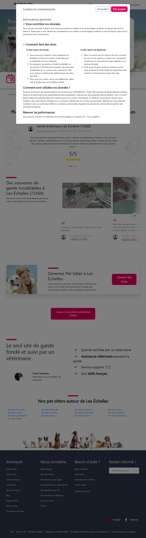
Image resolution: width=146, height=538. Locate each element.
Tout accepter (119, 9)
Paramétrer (103, 9)
